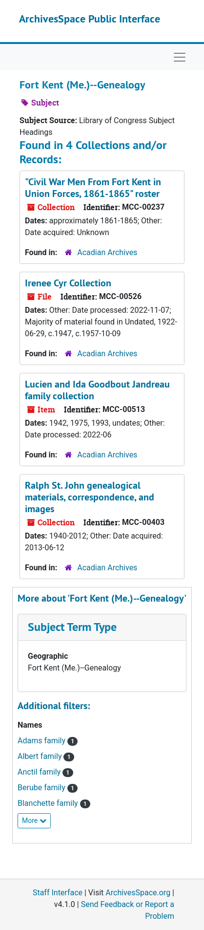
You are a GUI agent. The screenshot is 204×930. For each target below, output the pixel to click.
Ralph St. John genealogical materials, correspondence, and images (89, 497)
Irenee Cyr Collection (68, 283)
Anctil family (40, 772)
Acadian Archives (107, 252)
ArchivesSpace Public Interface (89, 18)
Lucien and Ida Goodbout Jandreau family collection (97, 390)
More (34, 820)
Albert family (40, 756)
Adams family (42, 740)
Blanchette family (49, 803)
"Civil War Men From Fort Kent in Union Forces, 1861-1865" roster (93, 187)
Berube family (42, 787)
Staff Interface (57, 892)
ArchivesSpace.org (137, 892)
